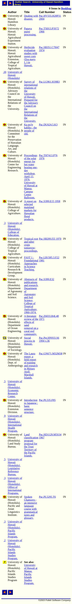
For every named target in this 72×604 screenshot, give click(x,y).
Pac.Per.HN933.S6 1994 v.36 (49, 339)
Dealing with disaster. (31, 17)
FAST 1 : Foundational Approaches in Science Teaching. (31, 263)
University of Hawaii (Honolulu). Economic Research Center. (15, 389)
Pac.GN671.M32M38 (50, 353)
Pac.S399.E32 (46, 279)
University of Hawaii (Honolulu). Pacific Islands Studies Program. (15, 549)
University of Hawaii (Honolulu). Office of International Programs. (15, 486)
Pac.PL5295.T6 (47, 496)
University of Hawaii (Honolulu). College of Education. (15, 229)
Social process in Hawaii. (29, 340)
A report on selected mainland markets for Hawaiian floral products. (30, 210)
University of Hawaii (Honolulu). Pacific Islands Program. (15, 529)
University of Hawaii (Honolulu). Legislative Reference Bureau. (15, 467)
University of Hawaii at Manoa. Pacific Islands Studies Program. (30, 574)
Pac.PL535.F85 (47, 400)
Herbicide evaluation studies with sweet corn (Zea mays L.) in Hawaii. (30, 56)
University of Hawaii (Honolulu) (15, 75)
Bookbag (66, 8)
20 (4, 72)
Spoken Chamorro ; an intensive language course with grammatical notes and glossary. (31, 507)
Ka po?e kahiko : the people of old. (30, 129)
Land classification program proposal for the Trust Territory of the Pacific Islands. (31, 445)
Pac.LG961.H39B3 (49, 81)
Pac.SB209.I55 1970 (50, 238)
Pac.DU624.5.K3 (48, 124)
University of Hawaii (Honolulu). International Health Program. (15, 423)
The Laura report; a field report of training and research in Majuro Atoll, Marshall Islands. (31, 365)
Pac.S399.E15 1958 (49, 201)
